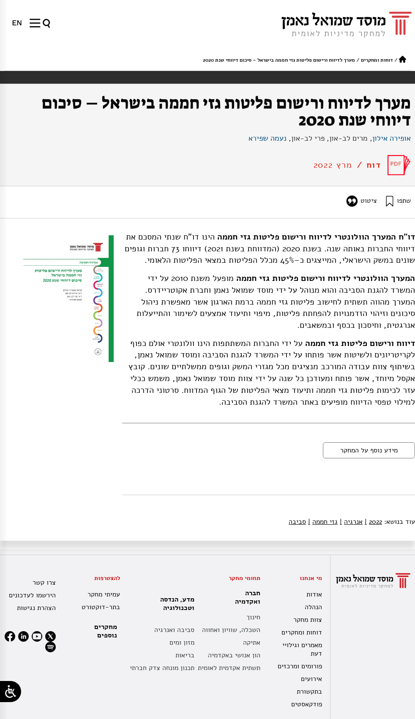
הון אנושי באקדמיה (234, 655)
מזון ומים (181, 642)
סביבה (297, 521)
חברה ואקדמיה (245, 597)
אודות (314, 594)
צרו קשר (44, 582)
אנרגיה (351, 521)
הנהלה (313, 607)
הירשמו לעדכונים (32, 595)
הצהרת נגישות (36, 608)
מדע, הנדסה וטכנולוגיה (175, 604)
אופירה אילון (391, 138)
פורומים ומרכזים (300, 666)
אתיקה (251, 642)
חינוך (253, 617)
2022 (373, 521)
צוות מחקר (307, 619)
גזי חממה (323, 521)
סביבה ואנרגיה (174, 630)
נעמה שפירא (267, 138)
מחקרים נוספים (105, 631)
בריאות (184, 655)
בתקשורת (309, 691)
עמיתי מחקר (103, 594)
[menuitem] (17, 22)
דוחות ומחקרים (377, 60)
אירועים (311, 679)
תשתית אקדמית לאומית (229, 668)
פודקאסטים (306, 704)
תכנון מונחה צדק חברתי (162, 668)
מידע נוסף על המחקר (369, 450)
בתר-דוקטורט (101, 607)
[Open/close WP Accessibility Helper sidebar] (10, 691)
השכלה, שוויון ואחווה (231, 630)
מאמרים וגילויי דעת (302, 649)
